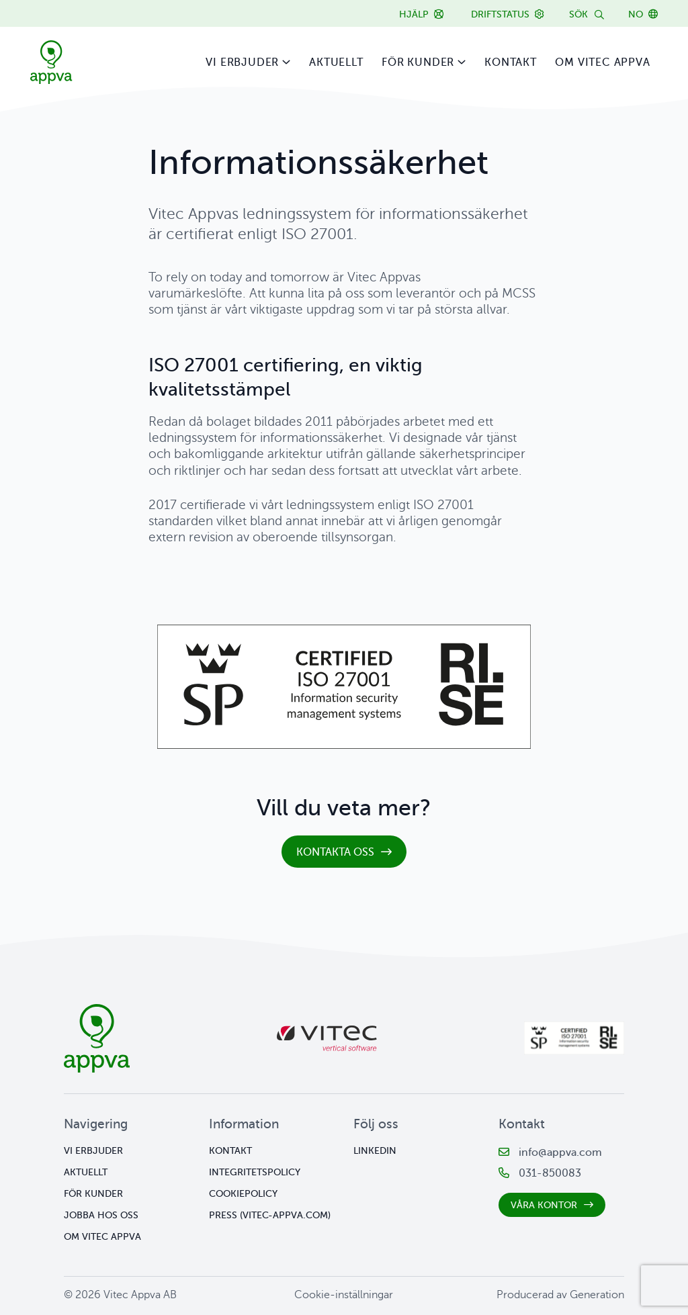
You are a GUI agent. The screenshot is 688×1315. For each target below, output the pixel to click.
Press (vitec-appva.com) (270, 1215)
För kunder (418, 62)
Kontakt (510, 62)
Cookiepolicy (243, 1194)
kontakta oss (335, 858)
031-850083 (550, 1173)
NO (635, 14)
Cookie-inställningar (343, 1295)
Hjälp (414, 14)
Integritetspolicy (254, 1172)
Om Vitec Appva (602, 62)
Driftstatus (500, 14)
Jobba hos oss (101, 1215)
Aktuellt (336, 62)
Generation (597, 1295)
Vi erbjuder (242, 62)
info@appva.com (560, 1152)
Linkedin (374, 1151)
